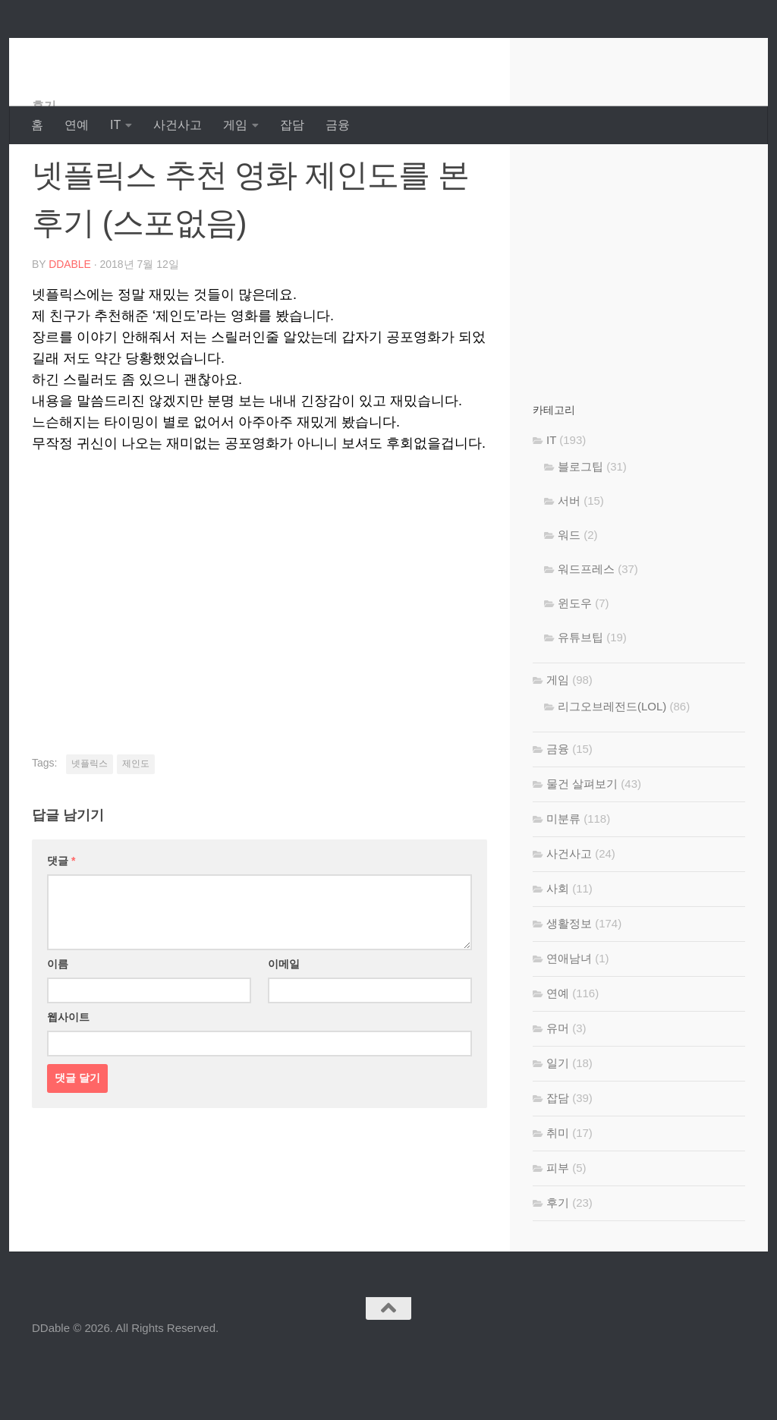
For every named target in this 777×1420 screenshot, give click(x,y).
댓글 (61, 921)
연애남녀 (569, 1018)
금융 (338, 124)
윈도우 (575, 663)
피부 (557, 1228)
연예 (76, 124)
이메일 (284, 1025)
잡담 (292, 124)
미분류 (563, 879)
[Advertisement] (259, 643)
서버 (569, 561)
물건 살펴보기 (582, 844)
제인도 (135, 824)
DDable (86, 53)
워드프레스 (586, 629)
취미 (557, 1193)
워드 (569, 595)
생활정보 (569, 984)
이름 (57, 1025)
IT (115, 124)
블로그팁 (580, 527)
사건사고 (177, 124)
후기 (44, 166)
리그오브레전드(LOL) (612, 766)
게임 (235, 124)
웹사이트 (68, 1078)
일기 (557, 1123)
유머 (557, 1088)
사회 (557, 949)
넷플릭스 (89, 824)
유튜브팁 (580, 697)
